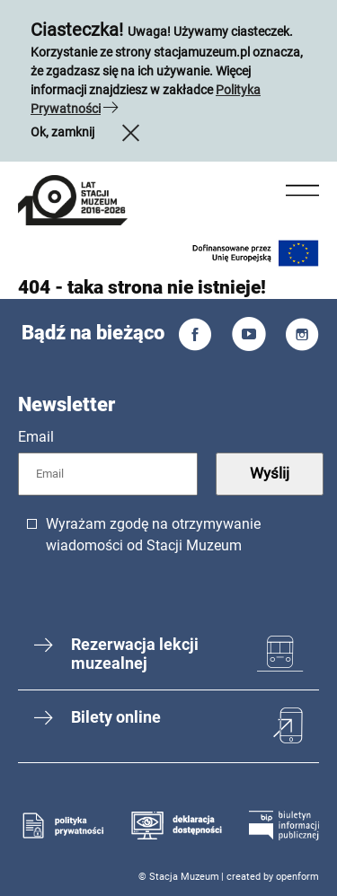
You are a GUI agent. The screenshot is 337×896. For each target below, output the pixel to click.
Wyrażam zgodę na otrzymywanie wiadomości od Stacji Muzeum (153, 534)
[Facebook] (195, 337)
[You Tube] (249, 337)
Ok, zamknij (87, 132)
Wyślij (269, 473)
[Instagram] (302, 337)
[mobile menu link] (73, 202)
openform (297, 877)
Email (36, 436)
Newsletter (66, 404)
